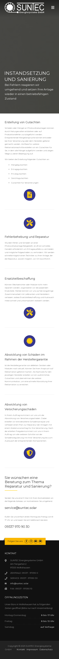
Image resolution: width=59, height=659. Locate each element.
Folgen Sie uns (15, 541)
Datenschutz (46, 649)
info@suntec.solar (19, 583)
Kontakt (21, 649)
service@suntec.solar (21, 508)
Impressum (32, 649)
